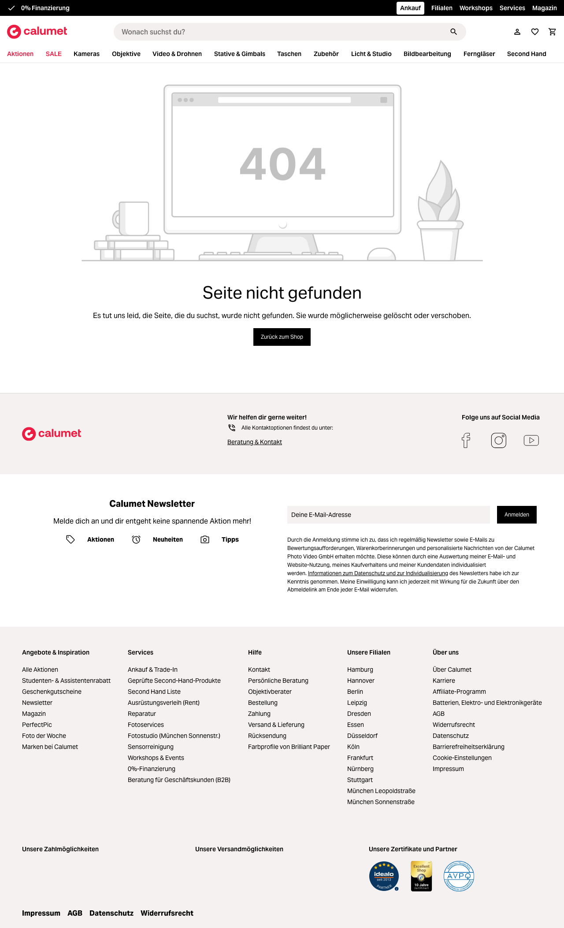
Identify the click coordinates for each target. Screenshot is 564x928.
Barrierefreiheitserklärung (469, 747)
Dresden (359, 714)
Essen (355, 725)
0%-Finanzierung (151, 769)
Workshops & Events (156, 758)
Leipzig (357, 703)
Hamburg (360, 670)
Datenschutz (451, 736)
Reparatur (142, 714)
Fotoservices (146, 725)
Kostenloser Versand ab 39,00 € (67, 8)
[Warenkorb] (552, 31)
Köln (353, 747)
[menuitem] (25, 54)
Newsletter (37, 703)
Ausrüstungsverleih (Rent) (164, 703)
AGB (439, 714)
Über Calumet (452, 670)
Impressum (448, 769)
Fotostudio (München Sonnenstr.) (174, 736)
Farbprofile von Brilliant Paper (289, 747)
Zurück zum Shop (282, 336)
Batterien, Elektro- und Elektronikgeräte (487, 703)
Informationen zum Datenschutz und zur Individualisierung (378, 573)
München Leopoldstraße (381, 791)
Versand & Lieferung (276, 725)
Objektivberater (270, 692)
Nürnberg (360, 769)
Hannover (361, 681)
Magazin (544, 8)
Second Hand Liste (154, 692)
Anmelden (517, 514)
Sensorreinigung (151, 747)
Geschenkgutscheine (52, 692)
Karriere (444, 681)
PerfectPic (37, 725)
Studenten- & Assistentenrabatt (66, 681)
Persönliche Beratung (278, 681)
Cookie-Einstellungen (462, 758)
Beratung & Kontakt (254, 442)
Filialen (442, 8)
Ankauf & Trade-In (153, 670)
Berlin (355, 692)
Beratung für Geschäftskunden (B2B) (179, 780)
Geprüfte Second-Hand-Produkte (174, 681)
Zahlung (259, 714)
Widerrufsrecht (454, 725)
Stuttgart (360, 780)
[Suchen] (454, 32)
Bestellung (263, 703)
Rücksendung (267, 736)
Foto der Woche (44, 736)
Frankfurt (360, 758)
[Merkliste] (535, 31)
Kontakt (259, 670)
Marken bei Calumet (50, 747)
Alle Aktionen (40, 670)
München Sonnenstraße (381, 802)
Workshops (476, 8)
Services (512, 8)
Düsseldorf (362, 736)
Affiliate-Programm (459, 692)
